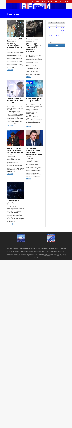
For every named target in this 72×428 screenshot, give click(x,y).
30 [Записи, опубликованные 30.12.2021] (56, 35)
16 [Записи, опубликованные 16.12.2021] (56, 30)
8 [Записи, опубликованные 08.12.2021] (54, 27)
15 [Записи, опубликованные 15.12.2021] (54, 30)
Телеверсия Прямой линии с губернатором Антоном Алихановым (15, 150)
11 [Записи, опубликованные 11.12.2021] (61, 27)
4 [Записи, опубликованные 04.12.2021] (61, 25)
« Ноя (55, 37)
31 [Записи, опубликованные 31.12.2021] (58, 35)
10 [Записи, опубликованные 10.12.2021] (58, 27)
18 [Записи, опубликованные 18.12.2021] (61, 30)
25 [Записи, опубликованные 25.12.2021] (61, 33)
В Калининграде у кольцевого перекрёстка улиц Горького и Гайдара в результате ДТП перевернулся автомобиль (33, 45)
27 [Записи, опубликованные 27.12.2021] (49, 35)
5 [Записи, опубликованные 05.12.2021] (63, 25)
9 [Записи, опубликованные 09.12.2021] (56, 27)
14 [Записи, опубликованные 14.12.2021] (51, 30)
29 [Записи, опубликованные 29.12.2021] (54, 35)
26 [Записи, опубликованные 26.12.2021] (63, 33)
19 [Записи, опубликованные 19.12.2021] (63, 30)
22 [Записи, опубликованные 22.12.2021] (54, 33)
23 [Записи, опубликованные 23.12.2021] (56, 33)
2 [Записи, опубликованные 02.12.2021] (56, 25)
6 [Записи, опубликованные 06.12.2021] (49, 27)
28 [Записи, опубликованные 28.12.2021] (51, 35)
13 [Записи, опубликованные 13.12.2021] (49, 30)
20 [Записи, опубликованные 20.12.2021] (49, 33)
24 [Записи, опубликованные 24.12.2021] (58, 33)
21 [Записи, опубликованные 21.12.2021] (51, 33)
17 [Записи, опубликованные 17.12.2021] (58, 30)
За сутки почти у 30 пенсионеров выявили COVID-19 (15, 101)
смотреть (10, 69)
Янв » (58, 37)
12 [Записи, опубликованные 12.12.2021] (63, 27)
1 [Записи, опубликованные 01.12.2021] (54, 25)
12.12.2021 (10, 49)
